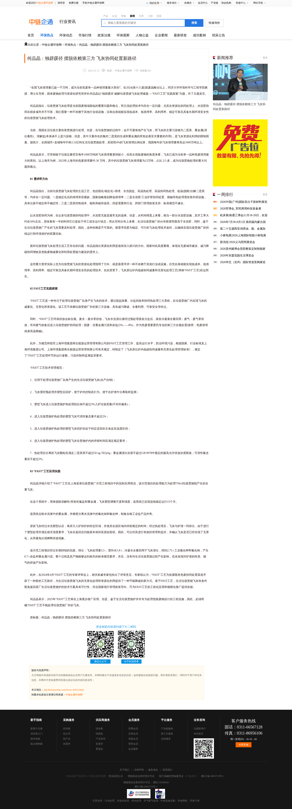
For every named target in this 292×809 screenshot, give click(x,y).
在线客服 (243, 744)
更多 (265, 57)
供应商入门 (36, 733)
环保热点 (46, 35)
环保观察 (123, 35)
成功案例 (199, 35)
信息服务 (166, 738)
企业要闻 (161, 35)
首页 (31, 35)
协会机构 (226, 2)
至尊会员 (133, 728)
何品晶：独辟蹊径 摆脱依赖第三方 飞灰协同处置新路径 (114, 44)
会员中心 (203, 2)
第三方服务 (167, 733)
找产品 (66, 738)
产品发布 (100, 738)
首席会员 (133, 733)
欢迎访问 (39, 2)
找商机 (99, 733)
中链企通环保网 (52, 44)
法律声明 (139, 769)
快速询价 (214, 22)
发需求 (66, 743)
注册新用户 (200, 728)
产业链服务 (167, 728)
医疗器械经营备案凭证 (171, 776)
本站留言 (198, 733)
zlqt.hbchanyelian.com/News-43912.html (64, 689)
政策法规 (104, 35)
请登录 (61, 2)
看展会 (99, 748)
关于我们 (124, 769)
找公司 (66, 733)
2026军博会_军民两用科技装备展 (240, 208)
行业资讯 (67, 21)
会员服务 (133, 748)
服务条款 (153, 769)
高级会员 (133, 738)
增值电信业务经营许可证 (141, 776)
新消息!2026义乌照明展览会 (237, 242)
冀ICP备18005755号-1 (212, 776)
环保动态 (65, 35)
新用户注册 (36, 728)
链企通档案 (36, 743)
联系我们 (167, 769)
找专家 (66, 728)
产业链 (214, 2)
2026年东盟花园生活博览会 (237, 255)
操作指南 (35, 738)
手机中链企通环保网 (93, 2)
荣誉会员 (133, 743)
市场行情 (84, 35)
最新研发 (180, 35)
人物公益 (142, 35)
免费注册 (73, 2)
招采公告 (218, 35)
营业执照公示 (115, 776)
